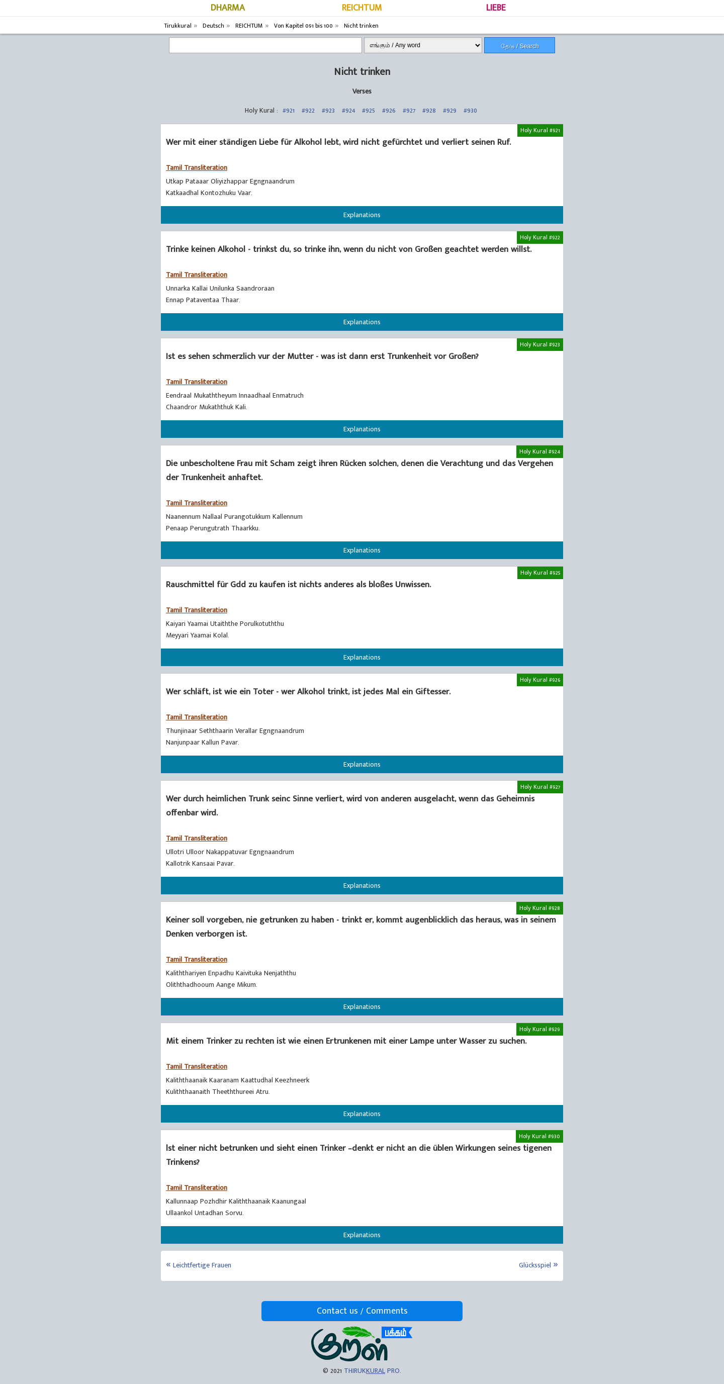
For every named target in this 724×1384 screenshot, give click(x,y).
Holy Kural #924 (539, 451)
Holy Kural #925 (540, 573)
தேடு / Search (520, 46)
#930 (470, 110)
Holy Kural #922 (540, 237)
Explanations (362, 215)
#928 (429, 110)
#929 (450, 110)
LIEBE (496, 8)
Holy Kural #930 (539, 1136)
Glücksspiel (535, 1265)
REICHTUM (362, 8)
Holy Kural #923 (540, 344)
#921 (289, 110)
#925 (368, 110)
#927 (409, 110)
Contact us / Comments (362, 1311)
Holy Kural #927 (540, 787)
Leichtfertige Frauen (202, 1265)
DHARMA (228, 8)
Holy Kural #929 (539, 1029)
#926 (389, 110)
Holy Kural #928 (539, 908)
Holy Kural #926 (540, 680)
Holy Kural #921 (540, 130)
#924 (348, 110)
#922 (308, 110)
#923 (328, 110)
